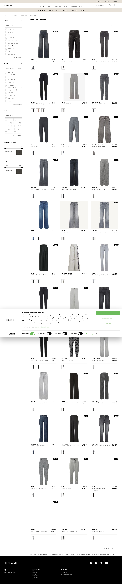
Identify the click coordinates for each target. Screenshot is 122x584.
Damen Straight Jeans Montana (101, 446)
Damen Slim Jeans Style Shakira (40, 104)
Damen (5, 15)
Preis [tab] (5, 161)
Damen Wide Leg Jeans (98, 146)
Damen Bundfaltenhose (98, 104)
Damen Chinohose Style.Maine (70, 403)
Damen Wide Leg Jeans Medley (70, 189)
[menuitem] (42, 6)
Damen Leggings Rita (67, 360)
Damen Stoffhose (66, 104)
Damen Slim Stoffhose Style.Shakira (98, 489)
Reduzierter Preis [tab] (10, 142)
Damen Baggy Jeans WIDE (38, 446)
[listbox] (43, 68)
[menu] (61, 6)
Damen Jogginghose (67, 275)
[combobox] (102, 5)
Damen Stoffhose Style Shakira (40, 360)
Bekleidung (11, 15)
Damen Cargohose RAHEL (38, 488)
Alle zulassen (108, 559)
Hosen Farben (24, 15)
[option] (33, 67)
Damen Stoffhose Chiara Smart (70, 446)
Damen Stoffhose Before (99, 189)
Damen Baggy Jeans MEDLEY (39, 403)
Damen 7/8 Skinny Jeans (99, 317)
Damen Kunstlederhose (68, 61)
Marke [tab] (6, 64)
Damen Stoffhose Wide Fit (38, 275)
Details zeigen (90, 580)
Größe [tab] (6, 111)
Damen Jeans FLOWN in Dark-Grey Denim (70, 532)
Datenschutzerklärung (43, 574)
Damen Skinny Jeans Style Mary (101, 275)
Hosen (18, 15)
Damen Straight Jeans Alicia (39, 531)
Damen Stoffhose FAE (98, 531)
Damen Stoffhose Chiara (99, 403)
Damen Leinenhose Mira (68, 317)
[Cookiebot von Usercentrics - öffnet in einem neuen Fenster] (11, 580)
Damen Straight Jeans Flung (39, 189)
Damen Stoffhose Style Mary (39, 317)
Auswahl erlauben (107, 565)
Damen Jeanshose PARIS (99, 232)
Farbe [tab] (6, 21)
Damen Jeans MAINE (37, 232)
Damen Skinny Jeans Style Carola (101, 61)
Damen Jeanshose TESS (68, 232)
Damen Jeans (35, 61)
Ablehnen (108, 570)
